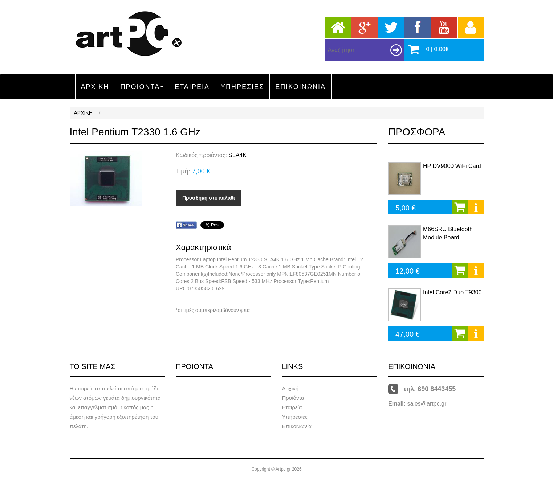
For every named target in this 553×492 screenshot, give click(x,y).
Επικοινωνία (297, 426)
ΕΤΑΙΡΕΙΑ (192, 86)
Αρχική (290, 388)
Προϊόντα (293, 398)
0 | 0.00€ (437, 49)
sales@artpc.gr (426, 404)
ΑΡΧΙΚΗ (95, 86)
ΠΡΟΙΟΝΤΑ (142, 86)
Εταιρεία (292, 407)
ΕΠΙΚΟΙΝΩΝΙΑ (300, 86)
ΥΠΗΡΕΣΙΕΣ (242, 86)
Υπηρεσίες (295, 417)
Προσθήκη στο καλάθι (208, 198)
